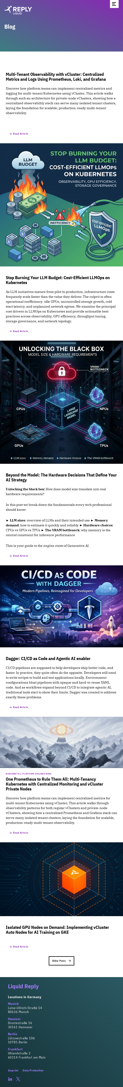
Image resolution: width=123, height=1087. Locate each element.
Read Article (18, 133)
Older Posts (61, 960)
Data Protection (33, 1070)
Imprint (13, 1070)
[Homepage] (61, 10)
